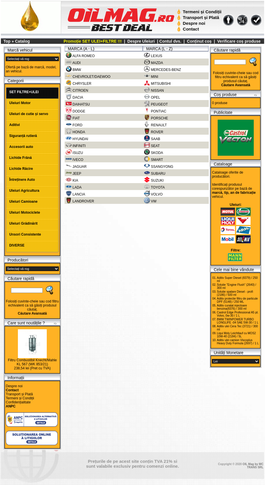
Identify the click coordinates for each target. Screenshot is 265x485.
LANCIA (75, 194)
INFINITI (76, 145)
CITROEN (77, 90)
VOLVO (153, 194)
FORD (74, 125)
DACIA (74, 97)
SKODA (153, 152)
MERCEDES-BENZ (162, 69)
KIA (72, 180)
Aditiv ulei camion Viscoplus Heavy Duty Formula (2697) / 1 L (238, 342)
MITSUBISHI (157, 83)
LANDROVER (80, 201)
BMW (73, 69)
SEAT (152, 145)
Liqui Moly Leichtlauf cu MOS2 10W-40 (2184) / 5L (236, 335)
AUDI (73, 62)
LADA (74, 187)
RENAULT (155, 125)
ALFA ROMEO (80, 55)
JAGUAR (76, 166)
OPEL (152, 97)
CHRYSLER (78, 83)
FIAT (73, 118)
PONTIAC (155, 111)
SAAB (152, 138)
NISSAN (154, 90)
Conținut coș (199, 41)
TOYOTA (154, 187)
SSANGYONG (158, 166)
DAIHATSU (78, 104)
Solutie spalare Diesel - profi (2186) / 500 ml (235, 293)
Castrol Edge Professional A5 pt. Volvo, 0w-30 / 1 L (237, 314)
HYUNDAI (77, 138)
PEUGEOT (156, 104)
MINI (151, 76)
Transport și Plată (198, 17)
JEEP (73, 173)
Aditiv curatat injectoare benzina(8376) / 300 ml (232, 307)
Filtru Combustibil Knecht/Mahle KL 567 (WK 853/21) (32, 362)
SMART (153, 159)
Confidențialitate (18, 402)
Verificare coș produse (239, 41)
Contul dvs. (170, 41)
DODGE (75, 111)
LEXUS (153, 55)
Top (7, 41)
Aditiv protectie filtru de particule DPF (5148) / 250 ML (237, 300)
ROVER (153, 131)
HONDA (75, 131)
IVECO (74, 159)
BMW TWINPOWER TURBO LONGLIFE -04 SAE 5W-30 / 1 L (237, 321)
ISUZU (74, 152)
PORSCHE (156, 118)
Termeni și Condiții (200, 11)
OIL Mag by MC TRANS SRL (252, 466)
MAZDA (153, 62)
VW (150, 201)
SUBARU (154, 173)
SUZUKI (153, 180)
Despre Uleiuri (140, 41)
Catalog (22, 41)
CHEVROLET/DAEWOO (88, 76)
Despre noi (191, 23)
